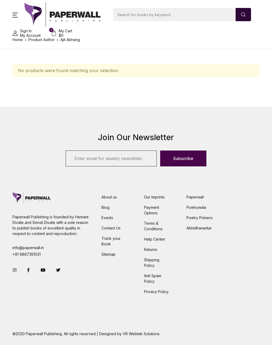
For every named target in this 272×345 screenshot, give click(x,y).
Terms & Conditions (153, 226)
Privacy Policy (156, 291)
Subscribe (183, 158)
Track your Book (111, 241)
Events (107, 217)
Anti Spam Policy (152, 278)
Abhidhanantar (199, 228)
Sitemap (108, 254)
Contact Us (111, 228)
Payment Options (151, 210)
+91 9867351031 (26, 254)
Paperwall (195, 197)
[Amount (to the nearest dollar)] (174, 14)
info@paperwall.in (28, 247)
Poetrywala (196, 207)
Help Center (154, 239)
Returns (150, 249)
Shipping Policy (151, 263)
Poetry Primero (199, 217)
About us (109, 197)
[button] (15, 14)
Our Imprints (154, 197)
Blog (105, 207)
